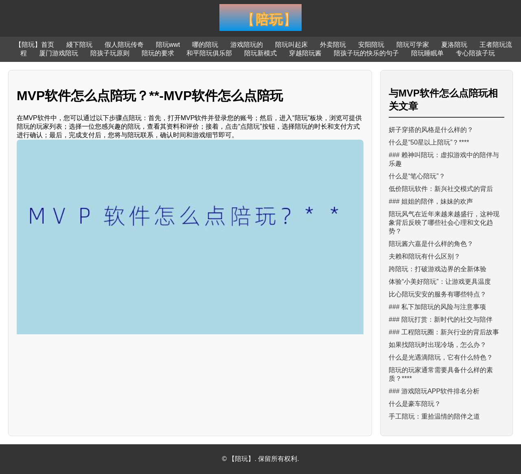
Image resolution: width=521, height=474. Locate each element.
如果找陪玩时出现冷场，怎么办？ (437, 344)
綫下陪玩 (79, 44)
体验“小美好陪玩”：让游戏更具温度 (440, 281)
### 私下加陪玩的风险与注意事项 (437, 306)
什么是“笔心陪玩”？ (417, 176)
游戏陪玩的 (246, 44)
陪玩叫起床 (291, 44)
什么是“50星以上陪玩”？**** (429, 142)
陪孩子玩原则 (109, 53)
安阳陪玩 (371, 44)
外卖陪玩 (333, 44)
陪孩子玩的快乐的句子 (366, 53)
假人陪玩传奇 (124, 44)
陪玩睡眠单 (427, 53)
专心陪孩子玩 (475, 53)
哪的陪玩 (205, 44)
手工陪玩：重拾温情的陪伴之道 (434, 416)
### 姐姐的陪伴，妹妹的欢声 (431, 201)
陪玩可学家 (412, 44)
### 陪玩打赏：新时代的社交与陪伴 (441, 319)
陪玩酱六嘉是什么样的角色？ (431, 243)
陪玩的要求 (158, 53)
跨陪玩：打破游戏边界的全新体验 (437, 269)
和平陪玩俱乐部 (209, 53)
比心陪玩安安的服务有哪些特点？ (437, 294)
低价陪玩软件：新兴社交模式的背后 (441, 188)
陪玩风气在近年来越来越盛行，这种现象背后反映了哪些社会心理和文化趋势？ (444, 223)
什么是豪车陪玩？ (415, 403)
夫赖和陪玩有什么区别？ (424, 256)
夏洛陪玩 (454, 44)
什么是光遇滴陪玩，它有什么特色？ (441, 357)
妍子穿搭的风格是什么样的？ (431, 129)
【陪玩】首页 (34, 44)
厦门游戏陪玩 (58, 53)
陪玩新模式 (260, 53)
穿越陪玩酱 (305, 53)
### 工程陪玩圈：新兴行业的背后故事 (444, 332)
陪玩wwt (168, 44)
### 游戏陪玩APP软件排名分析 (434, 391)
